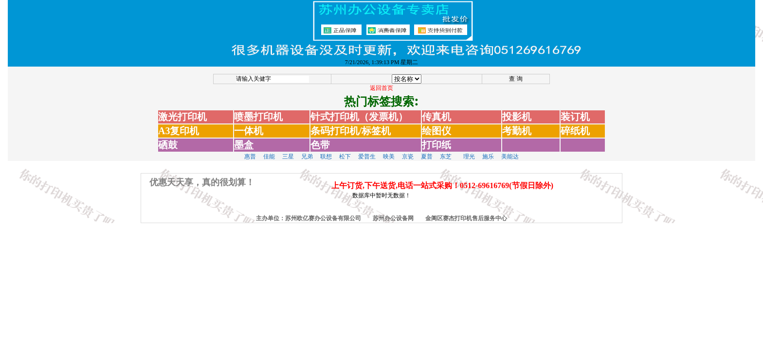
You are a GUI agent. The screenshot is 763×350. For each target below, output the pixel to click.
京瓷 (408, 150)
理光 (469, 150)
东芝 (446, 150)
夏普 (427, 150)
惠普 (250, 150)
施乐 (488, 150)
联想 (326, 150)
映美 (389, 150)
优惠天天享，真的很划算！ (201, 176)
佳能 (269, 150)
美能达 (510, 150)
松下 (345, 150)
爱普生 (367, 150)
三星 (288, 150)
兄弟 (307, 150)
